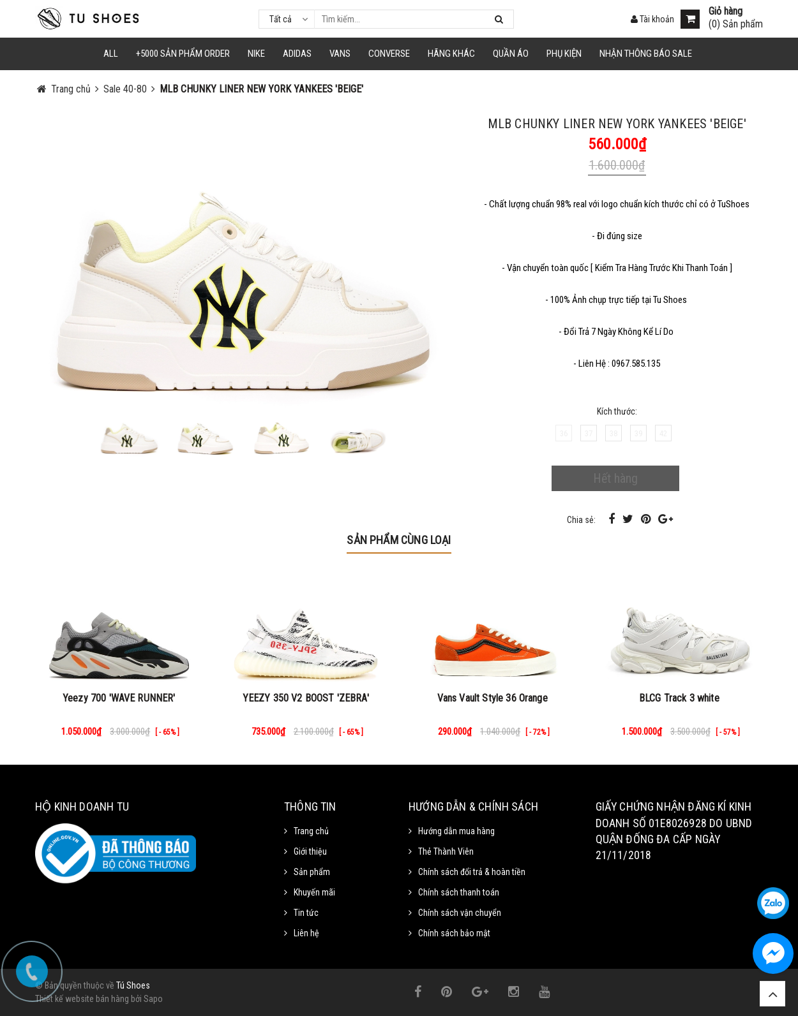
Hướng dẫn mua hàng (456, 831)
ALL (110, 53)
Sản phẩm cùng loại (399, 540)
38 (613, 433)
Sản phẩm (312, 872)
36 (564, 433)
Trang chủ (311, 831)
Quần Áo (511, 53)
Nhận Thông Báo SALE (645, 53)
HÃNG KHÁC (451, 53)
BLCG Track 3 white (679, 698)
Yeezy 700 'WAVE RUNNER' (119, 698)
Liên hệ (306, 933)
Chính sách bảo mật (454, 933)
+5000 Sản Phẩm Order (183, 53)
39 (638, 433)
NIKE (256, 53)
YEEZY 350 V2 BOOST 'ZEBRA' (306, 698)
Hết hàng (615, 478)
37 (588, 433)
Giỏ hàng (725, 11)
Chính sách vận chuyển (459, 913)
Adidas (297, 53)
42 (663, 433)
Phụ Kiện (564, 53)
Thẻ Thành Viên (446, 851)
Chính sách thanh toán (458, 892)
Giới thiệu (310, 851)
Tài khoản (652, 19)
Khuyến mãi (314, 892)
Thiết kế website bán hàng (82, 999)
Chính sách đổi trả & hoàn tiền (471, 872)
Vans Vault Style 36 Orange (492, 698)
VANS (339, 53)
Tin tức (306, 913)
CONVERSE (389, 53)
